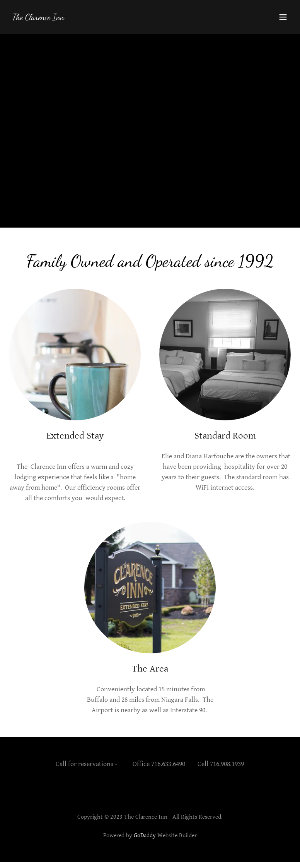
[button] (283, 17)
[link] (38, 18)
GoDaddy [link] (145, 835)
